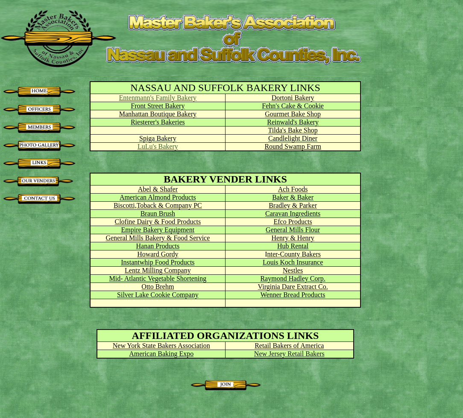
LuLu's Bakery (158, 146)
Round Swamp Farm (292, 146)
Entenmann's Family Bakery (158, 97)
